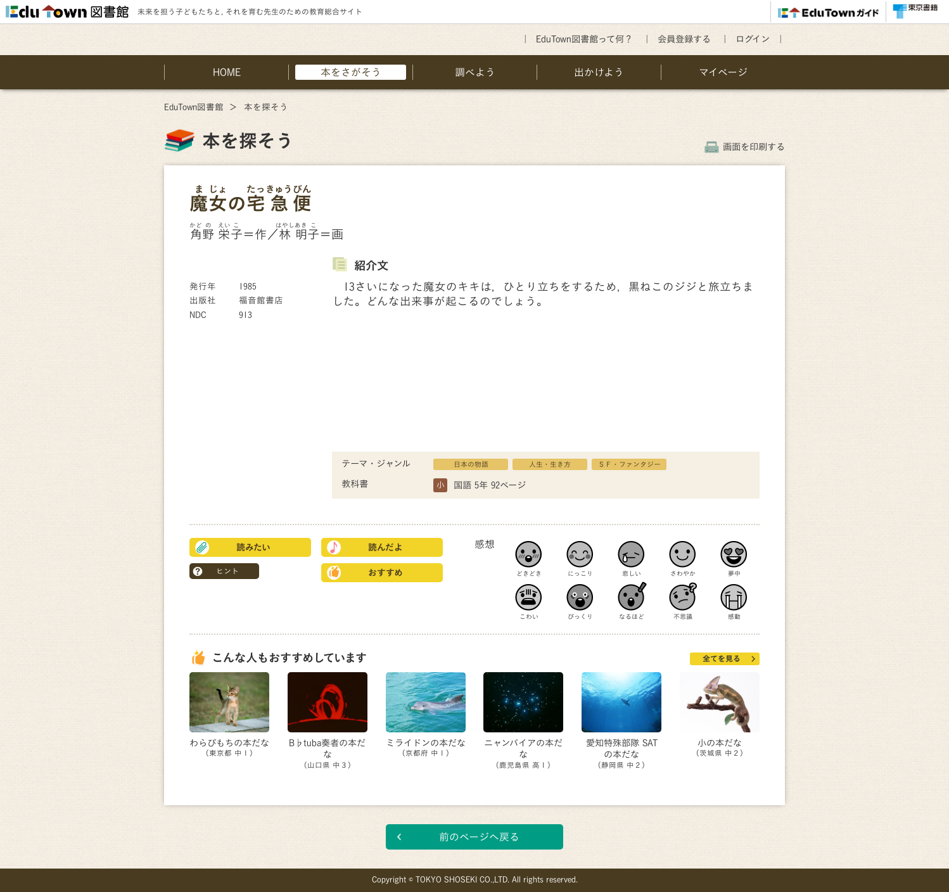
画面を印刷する (754, 146)
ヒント (227, 571)
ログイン (753, 39)
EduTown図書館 (194, 107)
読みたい (253, 547)
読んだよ (385, 547)
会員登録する (684, 39)
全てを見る (722, 658)
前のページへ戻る (479, 837)
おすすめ (385, 572)
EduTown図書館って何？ (584, 39)
